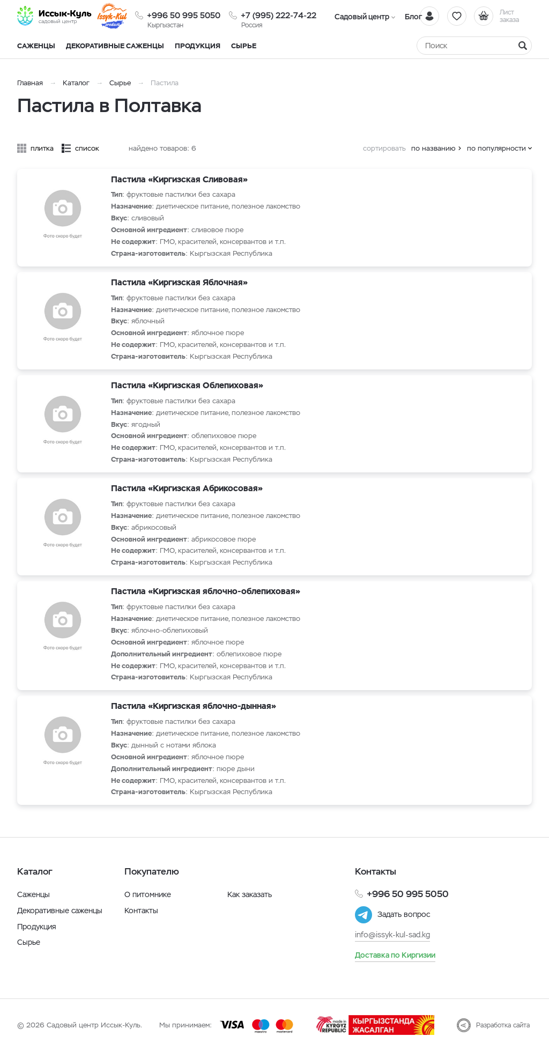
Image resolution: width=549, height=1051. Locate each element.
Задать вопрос (403, 915)
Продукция (197, 45)
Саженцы (33, 894)
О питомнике (147, 894)
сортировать (384, 148)
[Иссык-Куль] (54, 16)
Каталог (76, 82)
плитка (42, 148)
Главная (30, 82)
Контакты (141, 910)
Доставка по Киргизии (395, 955)
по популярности (496, 148)
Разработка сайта (503, 1025)
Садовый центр (361, 16)
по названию (433, 148)
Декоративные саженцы (115, 45)
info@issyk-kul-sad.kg (392, 934)
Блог (411, 16)
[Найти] (523, 45)
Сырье (120, 82)
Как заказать (249, 894)
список (87, 148)
